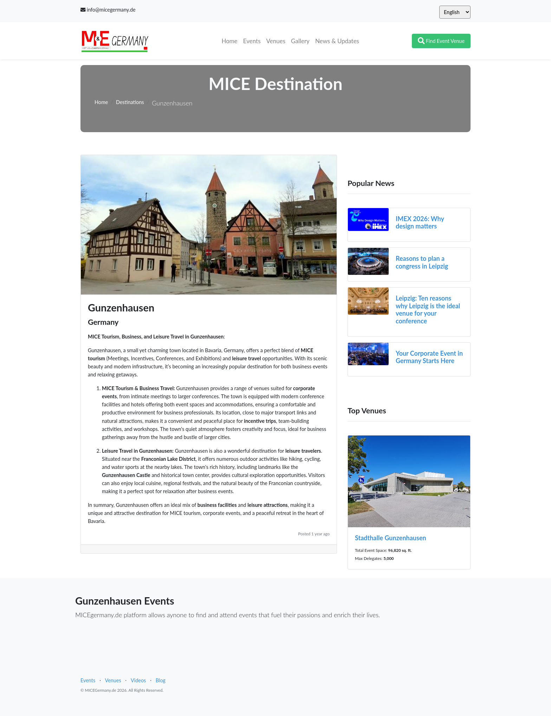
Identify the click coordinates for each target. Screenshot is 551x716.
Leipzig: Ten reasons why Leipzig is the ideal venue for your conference (428, 309)
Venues (276, 41)
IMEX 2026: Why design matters (420, 222)
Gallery (300, 41)
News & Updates (337, 41)
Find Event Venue (441, 41)
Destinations (130, 102)
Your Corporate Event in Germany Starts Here (429, 357)
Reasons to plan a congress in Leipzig (422, 262)
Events (252, 41)
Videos (138, 680)
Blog (161, 680)
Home (230, 40)
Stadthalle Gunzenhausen (390, 538)
